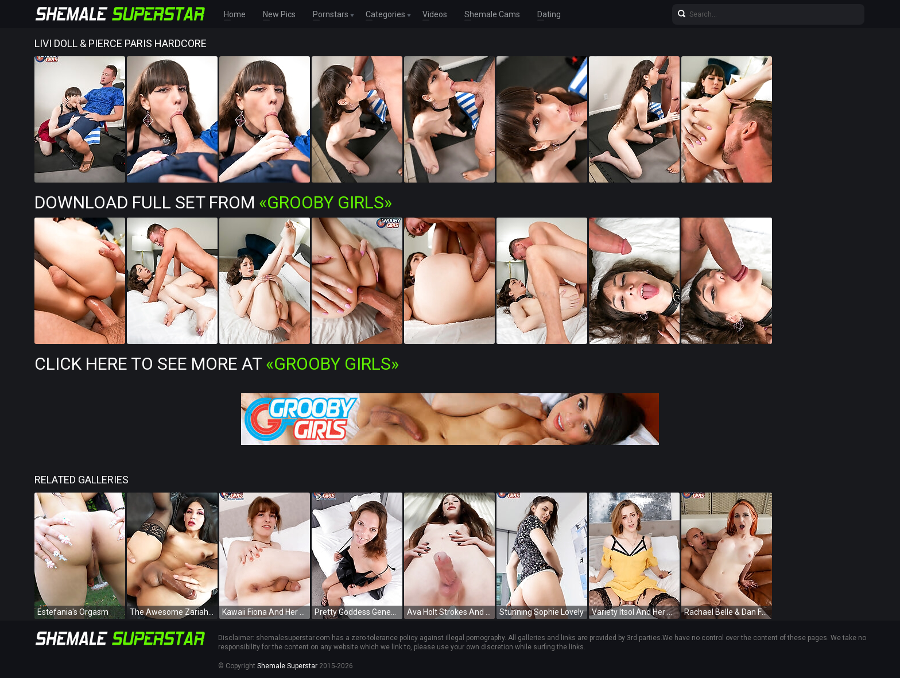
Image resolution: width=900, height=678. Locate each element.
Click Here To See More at (216, 364)
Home (235, 14)
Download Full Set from (213, 202)
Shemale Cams (492, 14)
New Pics (279, 14)
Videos (434, 14)
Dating (549, 14)
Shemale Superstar (287, 666)
